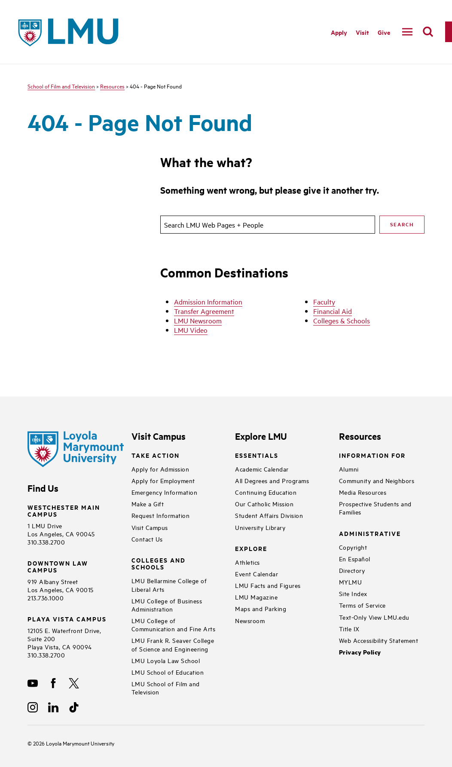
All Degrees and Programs (272, 480)
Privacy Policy (360, 652)
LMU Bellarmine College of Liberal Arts (169, 584)
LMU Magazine (256, 597)
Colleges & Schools (341, 320)
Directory (352, 570)
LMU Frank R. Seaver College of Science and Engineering (172, 644)
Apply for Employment (163, 480)
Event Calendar (256, 573)
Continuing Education (265, 492)
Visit (362, 32)
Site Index (353, 593)
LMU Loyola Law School (165, 660)
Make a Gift (147, 503)
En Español (354, 558)
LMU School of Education (167, 672)
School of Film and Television (61, 86)
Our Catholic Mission (264, 503)
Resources (112, 86)
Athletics (247, 562)
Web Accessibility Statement (378, 640)
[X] (74, 683)
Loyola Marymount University (73, 743)
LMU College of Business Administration (166, 605)
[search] (428, 31)
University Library (260, 527)
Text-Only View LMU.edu (374, 617)
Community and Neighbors (377, 480)
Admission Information (208, 301)
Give (384, 32)
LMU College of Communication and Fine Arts (173, 624)
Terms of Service (362, 605)
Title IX (349, 628)
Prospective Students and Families (375, 507)
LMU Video (191, 330)
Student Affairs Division (269, 515)
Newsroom (250, 620)
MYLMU (350, 582)
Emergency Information (164, 492)
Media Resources (363, 492)
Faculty (324, 301)
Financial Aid (332, 311)
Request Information (160, 515)
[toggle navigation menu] (407, 31)
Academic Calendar (262, 469)
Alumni (349, 469)
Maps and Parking (260, 608)
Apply (339, 32)
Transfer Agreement (204, 311)
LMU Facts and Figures (268, 585)
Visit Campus (149, 527)
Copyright (353, 547)
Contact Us (147, 539)
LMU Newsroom (198, 320)
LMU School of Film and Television (165, 687)
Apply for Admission (160, 469)
